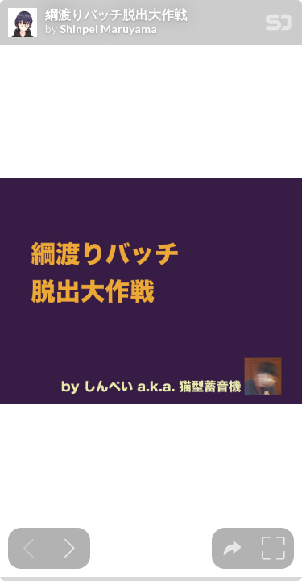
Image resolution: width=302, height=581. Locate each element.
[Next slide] (70, 548)
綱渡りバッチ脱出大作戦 (116, 14)
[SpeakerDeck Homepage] (279, 25)
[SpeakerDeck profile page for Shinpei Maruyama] (22, 23)
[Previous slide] (28, 548)
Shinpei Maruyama (108, 29)
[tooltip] (232, 548)
